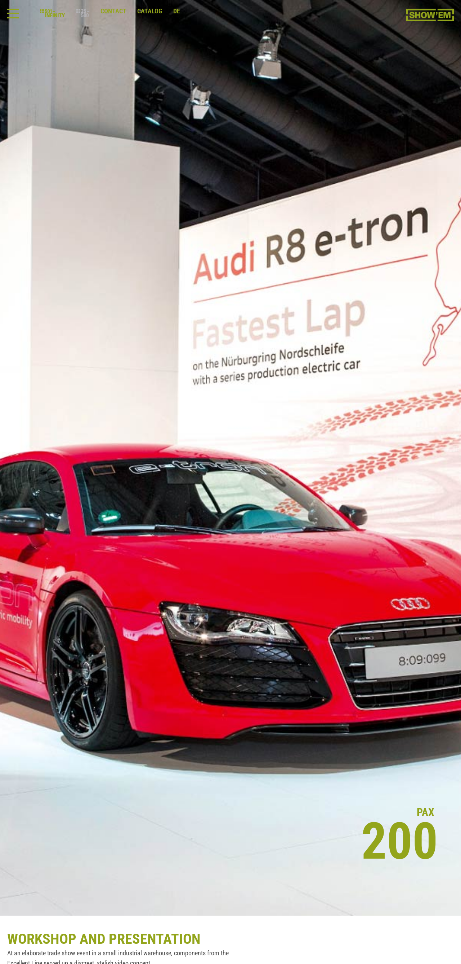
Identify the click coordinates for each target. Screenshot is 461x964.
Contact (113, 11)
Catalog (149, 11)
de (176, 11)
